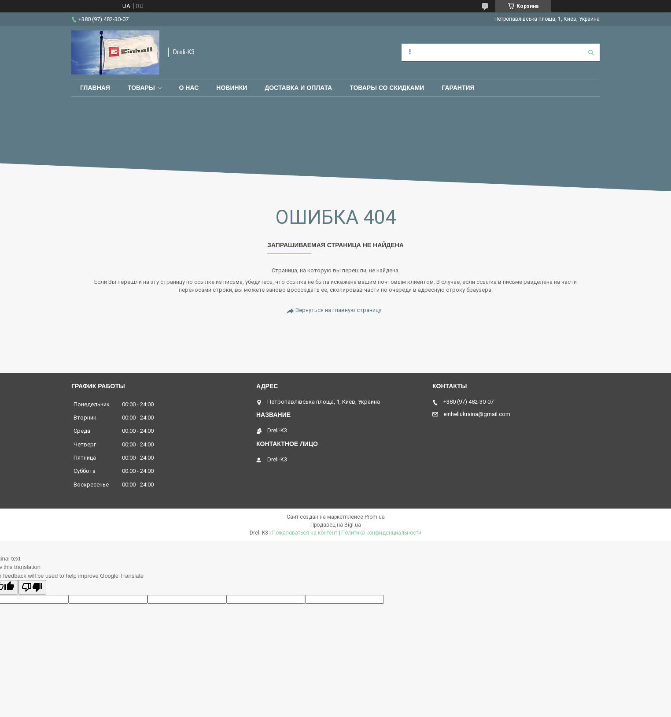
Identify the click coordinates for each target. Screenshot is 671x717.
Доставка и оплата (298, 87)
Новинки (231, 87)
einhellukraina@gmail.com (476, 414)
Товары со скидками (387, 87)
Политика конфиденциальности (381, 533)
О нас (189, 87)
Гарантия (458, 87)
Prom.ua (375, 517)
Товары (141, 87)
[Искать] (591, 52)
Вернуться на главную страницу (338, 310)
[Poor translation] (32, 587)
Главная (95, 87)
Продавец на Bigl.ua (335, 525)
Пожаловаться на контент (304, 533)
